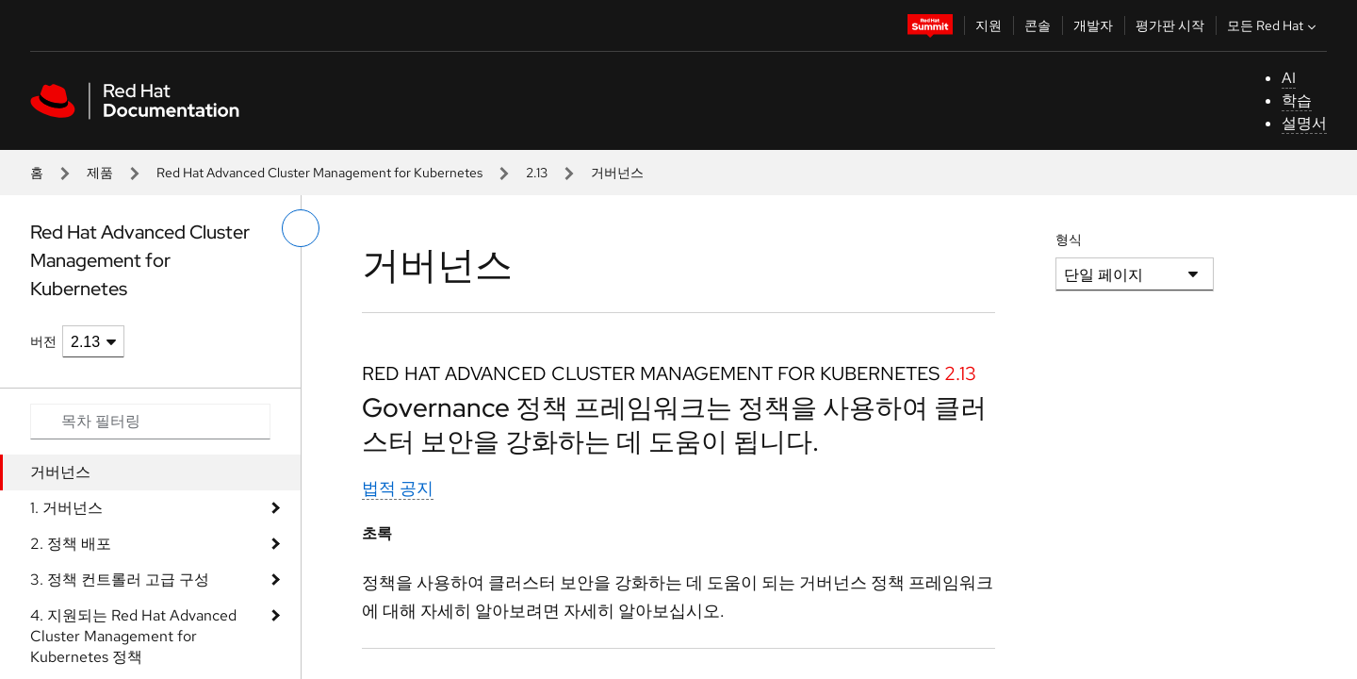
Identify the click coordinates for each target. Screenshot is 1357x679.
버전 (43, 341)
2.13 (537, 172)
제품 (100, 172)
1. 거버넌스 (66, 508)
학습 (1297, 100)
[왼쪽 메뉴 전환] (300, 228)
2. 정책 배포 (70, 544)
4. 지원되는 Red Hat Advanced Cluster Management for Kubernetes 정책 (133, 636)
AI (1289, 78)
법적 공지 (397, 488)
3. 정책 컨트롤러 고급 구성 (119, 579)
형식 (1068, 239)
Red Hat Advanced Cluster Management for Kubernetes (319, 172)
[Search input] (150, 421)
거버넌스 (60, 472)
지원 (988, 25)
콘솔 (1037, 25)
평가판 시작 (1170, 25)
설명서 (1304, 123)
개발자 (1093, 25)
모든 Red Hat (1273, 25)
